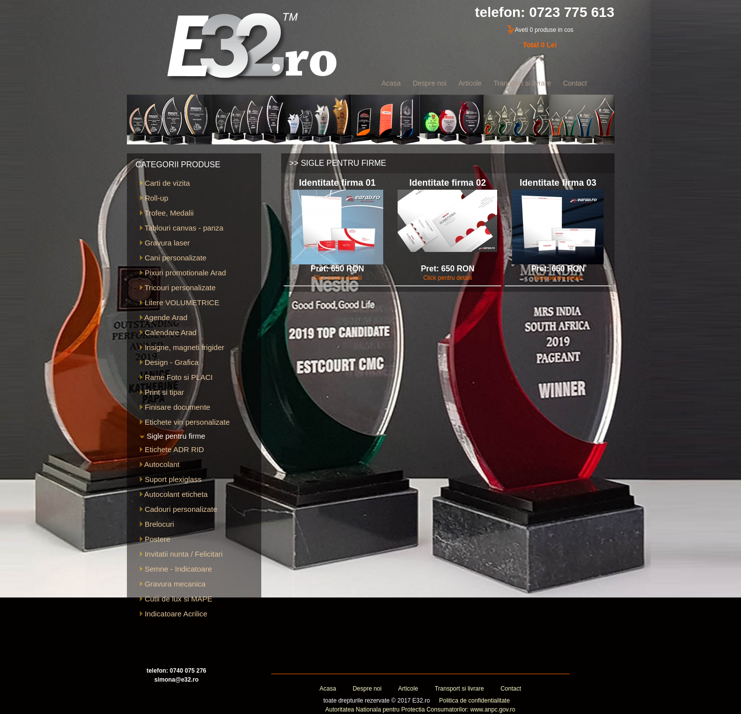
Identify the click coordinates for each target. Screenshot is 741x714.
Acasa (327, 688)
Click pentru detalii (337, 277)
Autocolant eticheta (173, 494)
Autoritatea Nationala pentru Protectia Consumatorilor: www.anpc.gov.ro (420, 709)
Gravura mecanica (172, 584)
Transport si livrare (459, 688)
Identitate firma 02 (447, 183)
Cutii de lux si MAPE (175, 599)
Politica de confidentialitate (474, 700)
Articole (408, 688)
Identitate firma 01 (337, 183)
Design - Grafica (169, 362)
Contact (511, 688)
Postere (155, 539)
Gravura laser (164, 242)
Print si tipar (161, 392)
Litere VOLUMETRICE (179, 302)
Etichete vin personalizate (184, 422)
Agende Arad (163, 317)
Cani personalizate (173, 257)
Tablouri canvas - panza (181, 228)
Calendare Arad (168, 332)
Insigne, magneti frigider (181, 347)
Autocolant (159, 464)
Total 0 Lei (539, 45)
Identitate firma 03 (558, 183)
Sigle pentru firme (172, 436)
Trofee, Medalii (166, 213)
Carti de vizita (164, 183)
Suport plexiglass (170, 479)
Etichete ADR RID (171, 449)
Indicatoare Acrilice (173, 613)
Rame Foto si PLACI (176, 377)
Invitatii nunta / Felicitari (181, 554)
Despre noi (367, 688)
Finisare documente (175, 407)
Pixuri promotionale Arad (182, 272)
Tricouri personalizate (177, 287)
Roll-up (154, 198)
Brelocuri (156, 524)
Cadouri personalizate (178, 509)
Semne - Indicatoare (175, 569)
